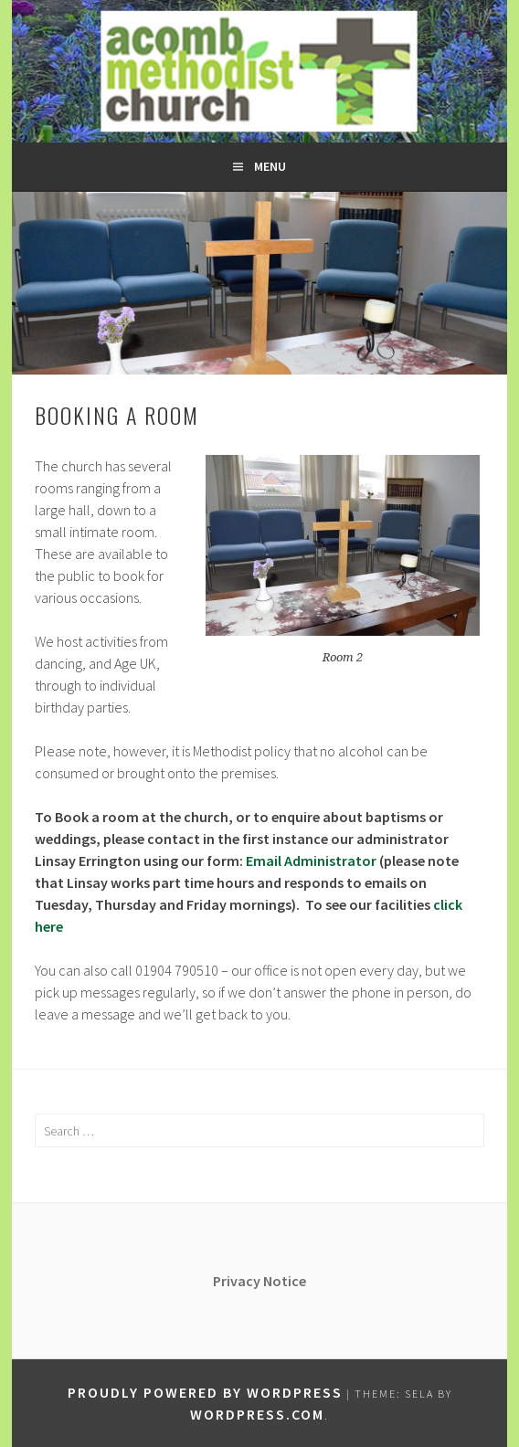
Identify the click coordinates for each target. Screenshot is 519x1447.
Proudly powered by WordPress (205, 1392)
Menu (270, 166)
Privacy (238, 1281)
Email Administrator (311, 860)
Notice (284, 1281)
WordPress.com (257, 1414)
